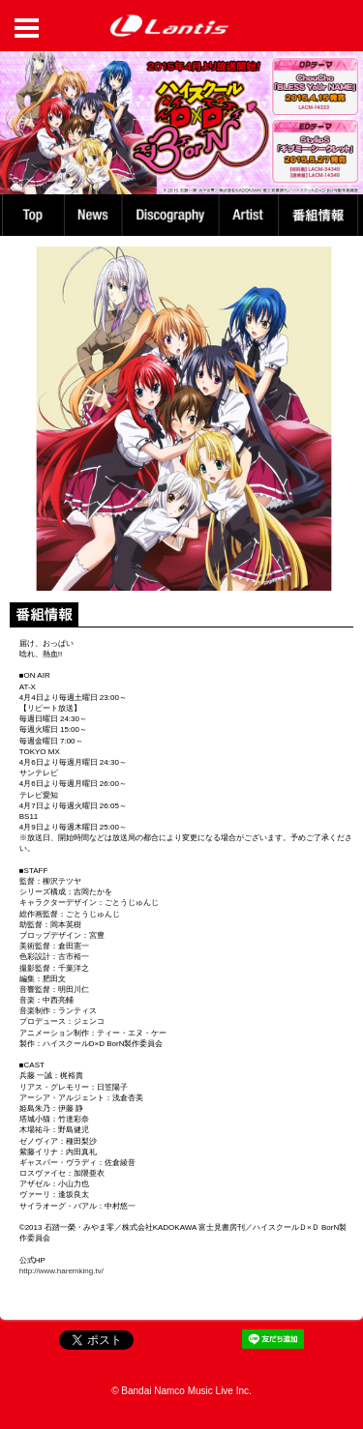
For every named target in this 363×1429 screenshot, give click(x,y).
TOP (32, 215)
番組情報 (321, 215)
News (93, 215)
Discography (172, 215)
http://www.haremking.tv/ (61, 1271)
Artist (251, 215)
